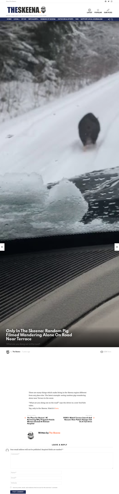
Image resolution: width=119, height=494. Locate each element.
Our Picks (108, 11)
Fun (76, 19)
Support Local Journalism (91, 19)
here (56, 408)
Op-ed (23, 19)
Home (9, 19)
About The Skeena (11, 1)
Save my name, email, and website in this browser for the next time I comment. (35, 487)
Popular (98, 11)
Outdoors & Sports (65, 19)
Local (16, 20)
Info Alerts (33, 20)
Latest (89, 11)
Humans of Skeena (48, 19)
